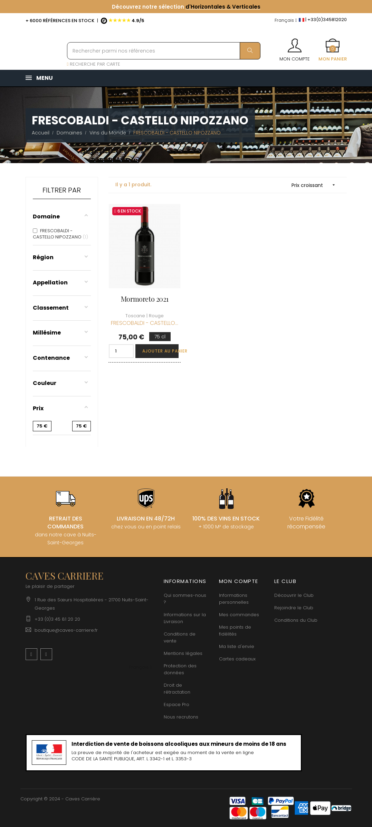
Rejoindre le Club (293, 607)
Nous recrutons (181, 717)
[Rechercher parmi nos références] (163, 50)
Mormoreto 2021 (144, 298)
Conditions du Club (295, 620)
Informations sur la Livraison (185, 618)
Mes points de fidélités (235, 630)
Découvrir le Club (294, 595)
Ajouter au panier (160, 351)
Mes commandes (239, 614)
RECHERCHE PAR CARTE (94, 64)
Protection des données (180, 669)
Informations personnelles (234, 598)
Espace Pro (176, 704)
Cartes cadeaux (237, 659)
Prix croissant (316, 185)
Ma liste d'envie (236, 646)
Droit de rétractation (177, 688)
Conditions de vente (179, 637)
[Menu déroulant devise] (286, 20)
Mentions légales (183, 653)
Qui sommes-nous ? (185, 598)
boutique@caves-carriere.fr (66, 630)
